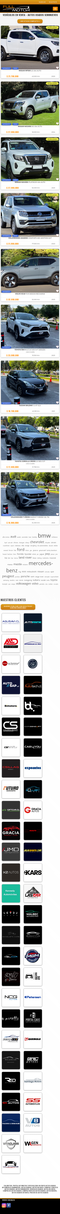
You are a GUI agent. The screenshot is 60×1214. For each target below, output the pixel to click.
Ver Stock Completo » (30, 21)
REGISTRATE (53, 2)
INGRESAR (42, 2)
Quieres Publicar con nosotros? (18, 607)
